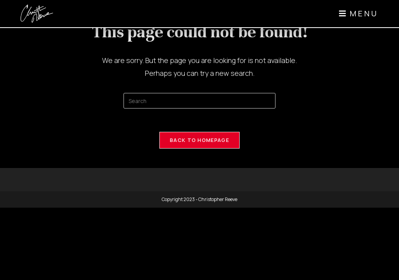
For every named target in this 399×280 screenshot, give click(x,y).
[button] (357, 13)
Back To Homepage (199, 140)
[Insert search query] (199, 100)
